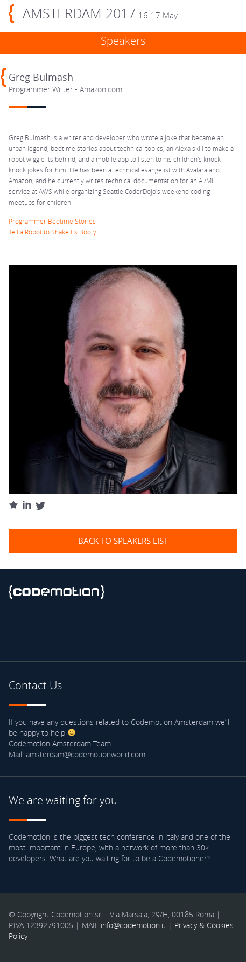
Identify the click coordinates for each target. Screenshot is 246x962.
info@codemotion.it (133, 925)
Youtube (76, 629)
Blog (105, 629)
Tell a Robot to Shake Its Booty (52, 231)
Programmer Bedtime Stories (52, 221)
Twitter (48, 629)
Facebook (19, 629)
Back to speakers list (123, 540)
